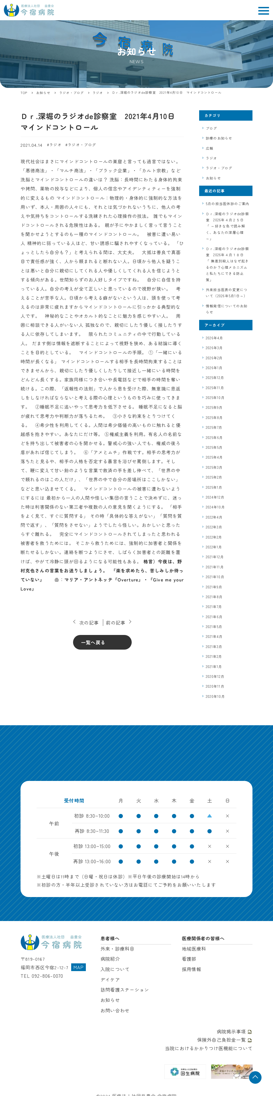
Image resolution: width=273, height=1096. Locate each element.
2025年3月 (214, 467)
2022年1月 (214, 546)
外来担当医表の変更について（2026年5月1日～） (226, 292)
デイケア (110, 978)
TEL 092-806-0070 (41, 974)
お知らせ (213, 178)
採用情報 (191, 968)
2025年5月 (214, 447)
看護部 (189, 958)
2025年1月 (214, 487)
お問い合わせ (115, 1008)
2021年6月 (214, 616)
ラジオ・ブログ (82, 144)
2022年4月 (214, 517)
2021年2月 (214, 656)
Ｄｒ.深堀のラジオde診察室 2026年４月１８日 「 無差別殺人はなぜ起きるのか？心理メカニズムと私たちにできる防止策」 (227, 264)
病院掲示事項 (234, 1029)
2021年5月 (214, 626)
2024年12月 (215, 497)
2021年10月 (215, 576)
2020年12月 (215, 676)
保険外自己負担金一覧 (224, 1037)
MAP (78, 966)
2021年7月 (214, 606)
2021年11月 (215, 566)
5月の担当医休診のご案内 (227, 203)
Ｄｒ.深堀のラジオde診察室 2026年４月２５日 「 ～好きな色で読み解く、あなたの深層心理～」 (227, 226)
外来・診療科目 (117, 948)
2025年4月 (214, 457)
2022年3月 (214, 526)
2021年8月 (214, 596)
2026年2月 (214, 357)
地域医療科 (194, 948)
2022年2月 (214, 537)
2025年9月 (214, 407)
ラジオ (55, 144)
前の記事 (115, 622)
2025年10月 (215, 397)
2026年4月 (214, 337)
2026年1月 (214, 367)
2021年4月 (214, 636)
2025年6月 (214, 437)
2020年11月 (215, 686)
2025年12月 (215, 377)
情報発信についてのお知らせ (226, 309)
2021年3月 (214, 646)
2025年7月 (214, 427)
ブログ (211, 128)
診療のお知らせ (219, 138)
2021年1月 (214, 666)
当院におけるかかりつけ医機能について (208, 1045)
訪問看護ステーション (125, 988)
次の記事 (89, 622)
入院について (115, 968)
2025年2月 (214, 477)
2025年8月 (214, 417)
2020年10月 (215, 696)
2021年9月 (214, 586)
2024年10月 (215, 507)
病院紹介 (110, 958)
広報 (209, 148)
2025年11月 (215, 387)
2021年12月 (215, 556)
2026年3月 (214, 347)
